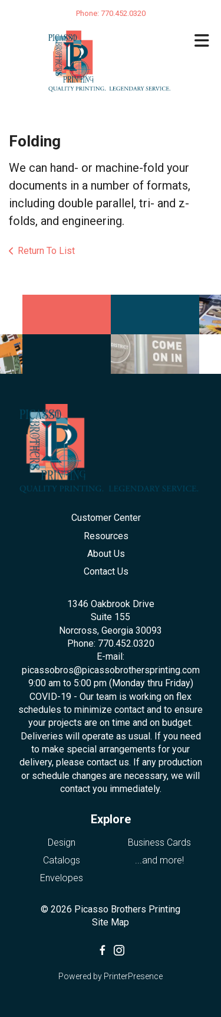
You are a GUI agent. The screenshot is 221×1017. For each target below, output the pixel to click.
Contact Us (106, 571)
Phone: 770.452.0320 (110, 643)
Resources (106, 536)
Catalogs (61, 860)
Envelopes (61, 878)
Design (61, 842)
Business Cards (159, 842)
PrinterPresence (133, 976)
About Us (106, 553)
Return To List (46, 250)
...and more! (159, 860)
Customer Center (106, 517)
